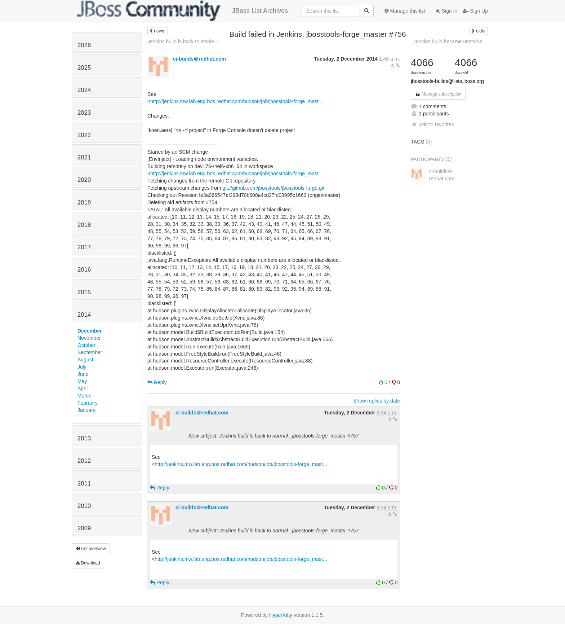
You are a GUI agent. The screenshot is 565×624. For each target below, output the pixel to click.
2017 (84, 247)
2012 (84, 460)
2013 (84, 438)
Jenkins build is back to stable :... (184, 41)
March (84, 396)
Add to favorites (432, 124)
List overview (91, 548)
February (87, 403)
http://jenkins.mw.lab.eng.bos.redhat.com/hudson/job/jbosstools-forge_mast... (236, 101)
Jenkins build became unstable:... (450, 41)
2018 (84, 224)
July (81, 367)
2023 (84, 112)
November (89, 338)
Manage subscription (438, 94)
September (89, 352)
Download (88, 563)
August (85, 359)
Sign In (446, 11)
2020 (84, 179)
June (82, 374)
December (89, 331)
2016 (84, 269)
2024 (84, 90)
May (82, 381)
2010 (84, 505)
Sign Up (475, 11)
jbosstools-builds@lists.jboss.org (447, 81)
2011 (84, 483)
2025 (84, 67)
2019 (84, 202)
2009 (84, 528)
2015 (84, 292)
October (86, 345)
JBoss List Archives (182, 11)
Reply (157, 382)
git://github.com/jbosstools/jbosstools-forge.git (273, 188)
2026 (84, 45)
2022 (84, 135)
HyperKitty (281, 615)
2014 (84, 314)
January (86, 410)
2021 (84, 157)
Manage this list (404, 11)
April (82, 388)
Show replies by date (376, 401)
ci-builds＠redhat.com (199, 59)
